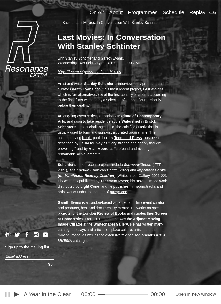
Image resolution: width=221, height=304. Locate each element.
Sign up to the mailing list (27, 247)
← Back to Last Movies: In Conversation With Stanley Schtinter (108, 22)
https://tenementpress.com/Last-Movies (89, 72)
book (86, 138)
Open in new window (195, 294)
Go (50, 264)
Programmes (142, 12)
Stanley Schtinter (98, 84)
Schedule (173, 12)
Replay (197, 12)
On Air (97, 12)
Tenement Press (128, 138)
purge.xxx (118, 192)
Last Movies (153, 89)
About (116, 12)
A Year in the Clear (47, 294)
